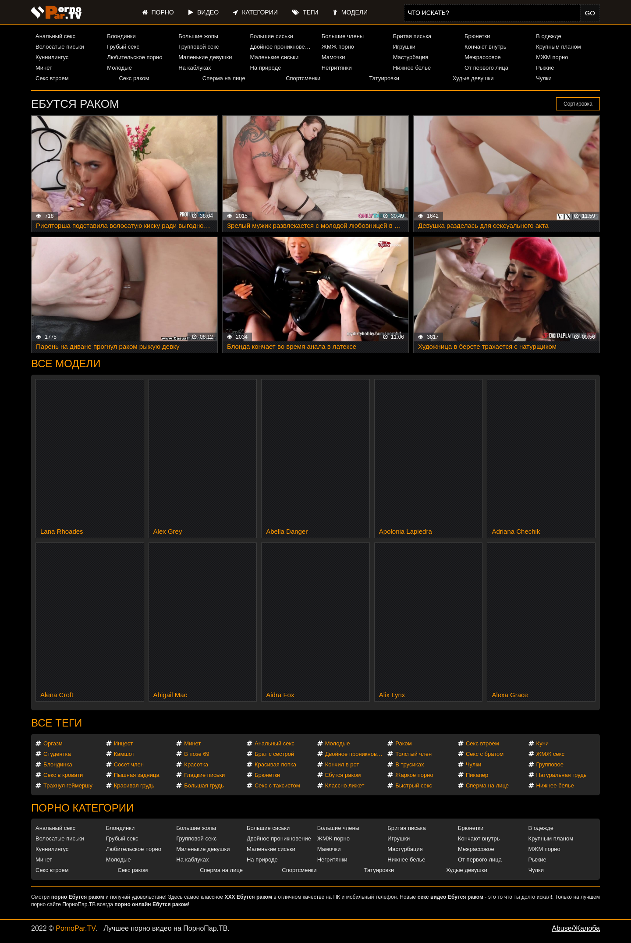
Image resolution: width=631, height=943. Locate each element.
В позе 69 (196, 754)
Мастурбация (411, 57)
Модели (350, 12)
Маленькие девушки (205, 57)
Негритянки (337, 67)
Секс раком (134, 78)
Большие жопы (198, 36)
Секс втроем (52, 78)
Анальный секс (55, 36)
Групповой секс (198, 46)
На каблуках (194, 67)
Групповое (550, 764)
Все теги (56, 723)
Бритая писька (412, 36)
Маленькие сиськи (274, 57)
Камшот (124, 754)
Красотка (196, 764)
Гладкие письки (204, 775)
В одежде (548, 36)
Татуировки (384, 78)
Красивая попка (275, 764)
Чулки (543, 78)
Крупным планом (558, 46)
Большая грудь (203, 785)
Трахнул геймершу (67, 785)
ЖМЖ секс (550, 754)
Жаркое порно (414, 775)
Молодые (119, 67)
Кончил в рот (342, 764)
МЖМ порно (552, 57)
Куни (542, 743)
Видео (203, 12)
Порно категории (82, 808)
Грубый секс (123, 46)
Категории (255, 12)
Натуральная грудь (561, 775)
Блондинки (121, 36)
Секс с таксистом (277, 785)
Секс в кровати (63, 775)
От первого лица (486, 67)
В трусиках (409, 764)
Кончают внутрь (485, 46)
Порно (158, 12)
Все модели (66, 363)
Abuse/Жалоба (576, 928)
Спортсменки (303, 78)
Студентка (57, 754)
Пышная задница (137, 775)
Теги (305, 12)
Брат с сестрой (274, 754)
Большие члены (343, 36)
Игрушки (404, 46)
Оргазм (53, 743)
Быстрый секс (413, 785)
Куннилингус (51, 57)
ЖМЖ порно (338, 46)
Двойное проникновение (282, 46)
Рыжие (545, 67)
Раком (403, 743)
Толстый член (413, 754)
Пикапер (477, 775)
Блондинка (57, 764)
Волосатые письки (59, 46)
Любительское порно (134, 57)
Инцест (123, 743)
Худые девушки (473, 78)
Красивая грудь (134, 785)
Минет (43, 67)
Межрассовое (482, 57)
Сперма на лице (223, 78)
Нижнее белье (412, 67)
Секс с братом (484, 754)
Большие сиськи (271, 36)
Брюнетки (477, 36)
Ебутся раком (343, 775)
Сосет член (129, 764)
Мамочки (333, 57)
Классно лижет (345, 785)
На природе (265, 67)
